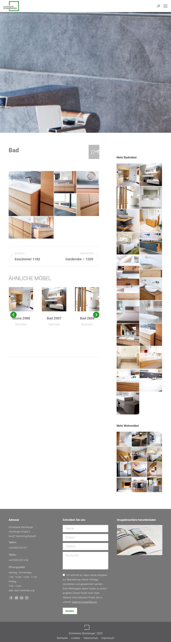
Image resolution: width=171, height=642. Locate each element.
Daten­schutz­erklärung (84, 602)
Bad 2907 (54, 318)
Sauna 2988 (21, 318)
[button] (13, 315)
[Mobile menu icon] (165, 6)
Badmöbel (21, 324)
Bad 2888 (87, 318)
